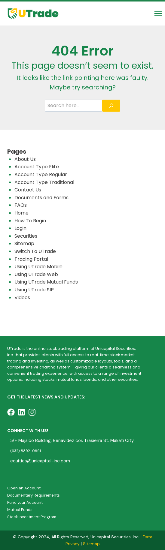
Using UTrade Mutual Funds (46, 281)
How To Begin (30, 220)
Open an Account (24, 488)
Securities (25, 236)
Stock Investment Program (31, 516)
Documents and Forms (41, 197)
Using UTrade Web (36, 274)
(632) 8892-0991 (25, 450)
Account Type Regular (40, 174)
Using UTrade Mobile (38, 266)
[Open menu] (158, 13)
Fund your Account (25, 502)
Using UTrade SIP (34, 289)
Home (21, 212)
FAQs (20, 205)
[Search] (111, 106)
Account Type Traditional (44, 182)
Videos (22, 297)
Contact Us (27, 189)
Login (20, 228)
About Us (25, 159)
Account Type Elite (36, 166)
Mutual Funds (19, 509)
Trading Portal (31, 259)
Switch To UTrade (35, 251)
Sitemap (24, 243)
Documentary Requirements (33, 495)
